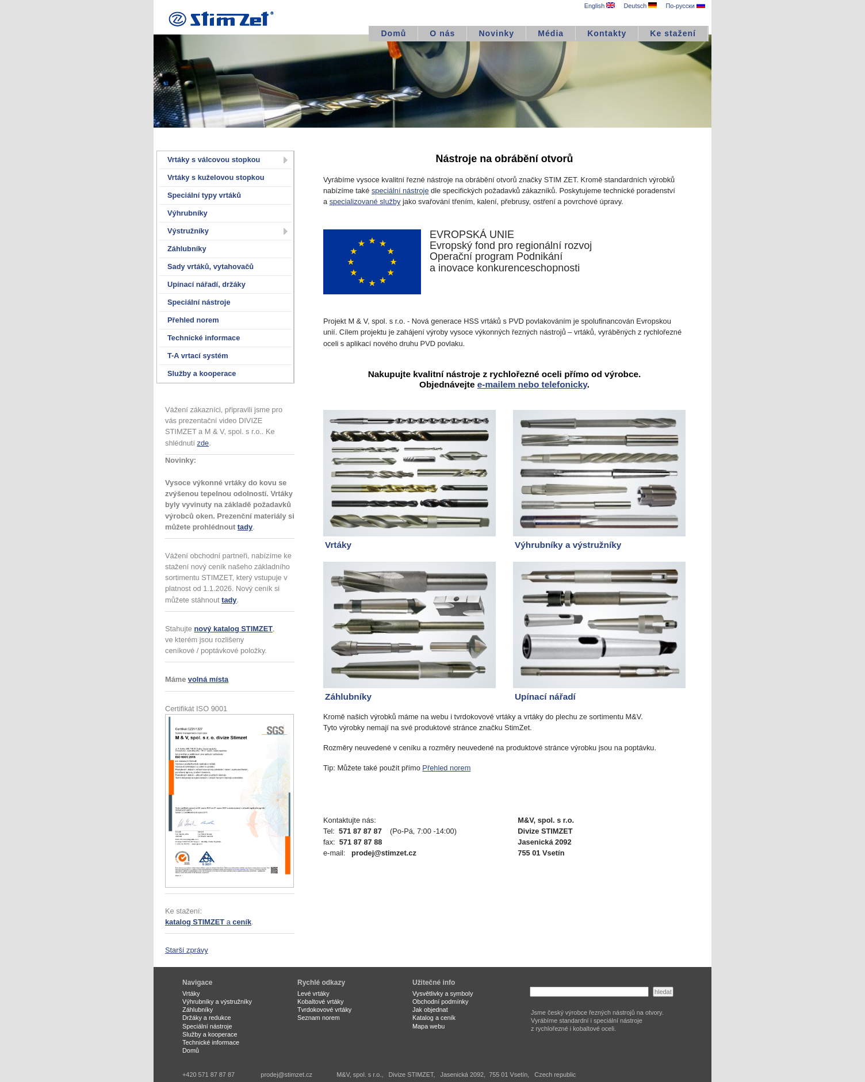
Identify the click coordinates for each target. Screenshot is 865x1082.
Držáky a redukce (206, 1017)
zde (203, 443)
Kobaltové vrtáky (320, 1001)
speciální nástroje (400, 190)
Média (551, 33)
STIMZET (222, 17)
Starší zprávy (186, 950)
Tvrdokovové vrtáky (324, 1009)
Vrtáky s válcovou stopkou (213, 159)
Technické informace (203, 337)
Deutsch (640, 5)
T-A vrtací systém (197, 355)
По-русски (685, 5)
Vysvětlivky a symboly (442, 993)
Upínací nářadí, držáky (206, 284)
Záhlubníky (186, 248)
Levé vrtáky (313, 993)
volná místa (208, 679)
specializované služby (365, 201)
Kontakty (606, 33)
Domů (393, 33)
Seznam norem (318, 1017)
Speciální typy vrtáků (204, 195)
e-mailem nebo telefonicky (532, 384)
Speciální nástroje (199, 302)
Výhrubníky (187, 213)
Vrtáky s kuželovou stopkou (216, 177)
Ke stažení (673, 33)
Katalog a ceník (434, 1017)
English (599, 5)
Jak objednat (430, 1009)
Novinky (496, 33)
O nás (442, 33)
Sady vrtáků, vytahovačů (210, 266)
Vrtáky (191, 993)
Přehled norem (193, 320)
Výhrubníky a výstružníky (217, 1001)
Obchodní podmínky (440, 1001)
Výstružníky (188, 231)
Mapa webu (428, 1026)
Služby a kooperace (201, 373)
